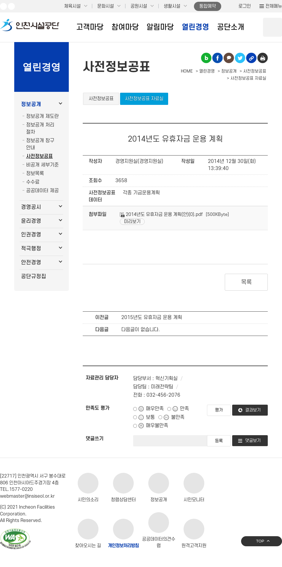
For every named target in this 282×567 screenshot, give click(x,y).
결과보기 (253, 410)
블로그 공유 (206, 58)
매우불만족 (157, 425)
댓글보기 (253, 440)
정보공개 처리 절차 (40, 128)
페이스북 (11, 6)
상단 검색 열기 (272, 27)
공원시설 (138, 6)
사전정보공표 (39, 156)
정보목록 (35, 173)
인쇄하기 (262, 58)
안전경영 (31, 262)
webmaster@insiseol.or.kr (27, 496)
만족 (184, 408)
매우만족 (155, 408)
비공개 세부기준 (42, 165)
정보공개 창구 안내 (40, 144)
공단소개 (230, 27)
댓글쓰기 (94, 438)
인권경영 (31, 235)
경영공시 (31, 207)
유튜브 (3, 6)
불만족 (177, 417)
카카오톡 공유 (229, 58)
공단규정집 (33, 276)
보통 (150, 417)
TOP (260, 541)
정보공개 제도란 (42, 116)
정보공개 (31, 104)
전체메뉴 (273, 6)
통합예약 (207, 6)
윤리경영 (31, 221)
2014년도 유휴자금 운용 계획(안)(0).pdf (161, 214)
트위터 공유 (240, 58)
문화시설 (105, 6)
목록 (246, 282)
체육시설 (72, 6)
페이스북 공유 (217, 58)
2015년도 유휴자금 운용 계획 (151, 317)
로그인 (244, 6)
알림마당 (160, 27)
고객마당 (89, 27)
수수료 (32, 182)
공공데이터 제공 (42, 190)
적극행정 (31, 249)
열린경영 (195, 27)
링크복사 (251, 58)
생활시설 (172, 6)
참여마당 (125, 27)
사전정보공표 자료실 (144, 98)
